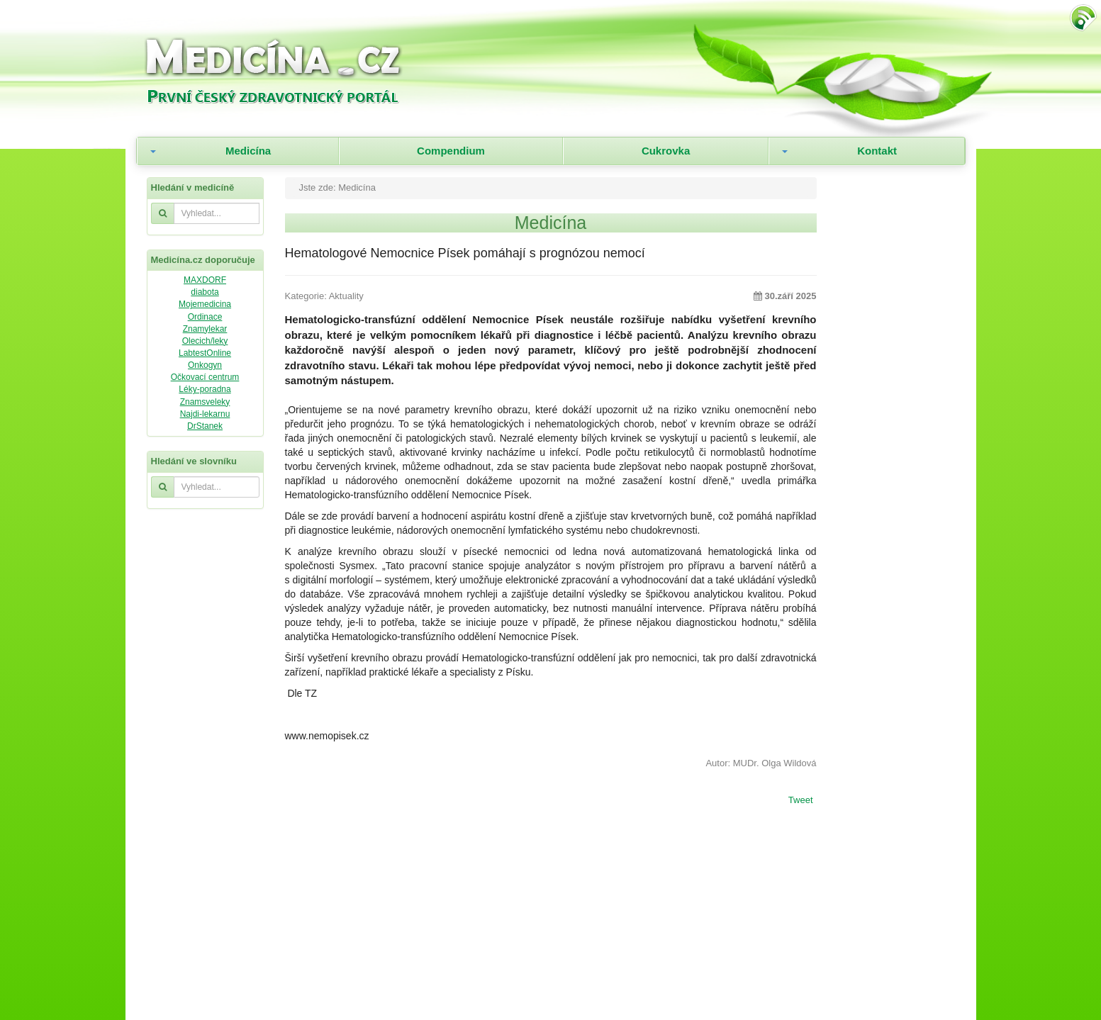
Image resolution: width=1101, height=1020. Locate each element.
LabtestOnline (205, 353)
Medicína (248, 151)
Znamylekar (205, 329)
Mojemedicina (205, 304)
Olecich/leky (205, 341)
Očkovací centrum (205, 377)
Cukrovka (666, 151)
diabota (204, 292)
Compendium (451, 151)
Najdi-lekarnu (205, 414)
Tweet (800, 801)
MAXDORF (205, 280)
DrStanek (205, 426)
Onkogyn (205, 365)
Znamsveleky (205, 402)
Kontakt (877, 151)
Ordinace (205, 317)
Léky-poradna (204, 389)
